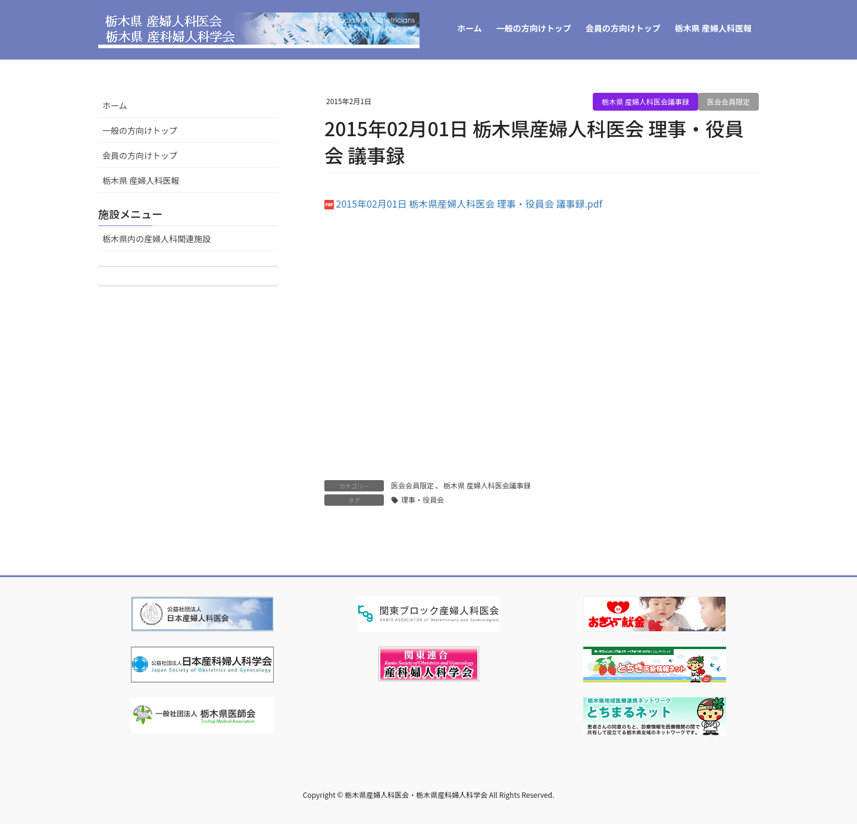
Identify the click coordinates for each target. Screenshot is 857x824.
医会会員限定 (728, 101)
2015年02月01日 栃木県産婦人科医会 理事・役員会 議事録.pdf (469, 203)
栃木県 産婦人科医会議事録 (645, 101)
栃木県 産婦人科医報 (140, 180)
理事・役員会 (422, 499)
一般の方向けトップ (139, 130)
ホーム (114, 105)
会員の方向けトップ (139, 155)
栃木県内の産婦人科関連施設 (156, 239)
